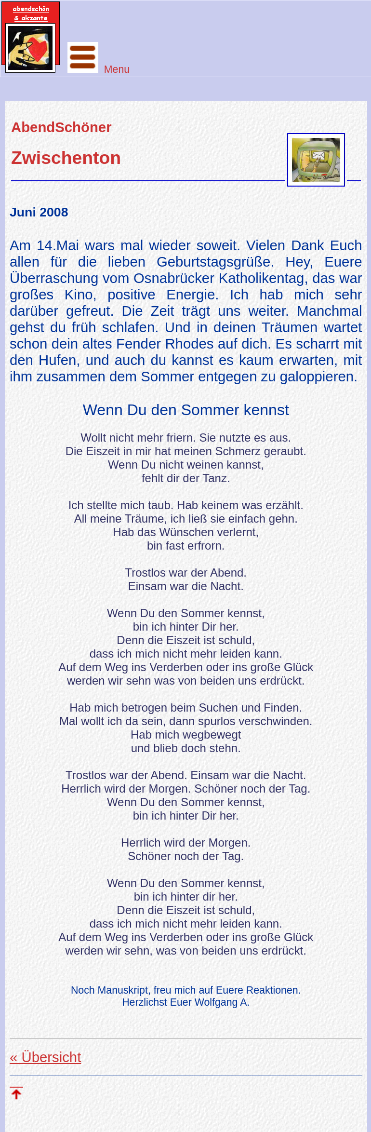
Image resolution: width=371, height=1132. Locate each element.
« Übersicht (45, 1057)
